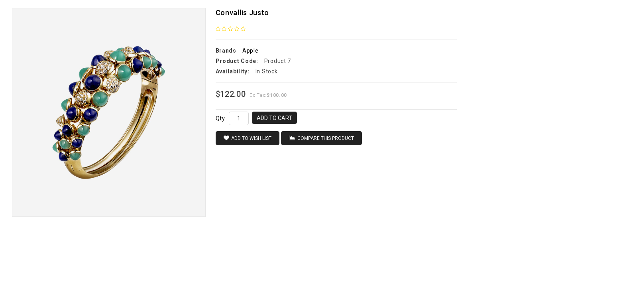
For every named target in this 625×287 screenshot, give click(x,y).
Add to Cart (274, 118)
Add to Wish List (247, 138)
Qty (220, 118)
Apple (250, 50)
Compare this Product (321, 138)
